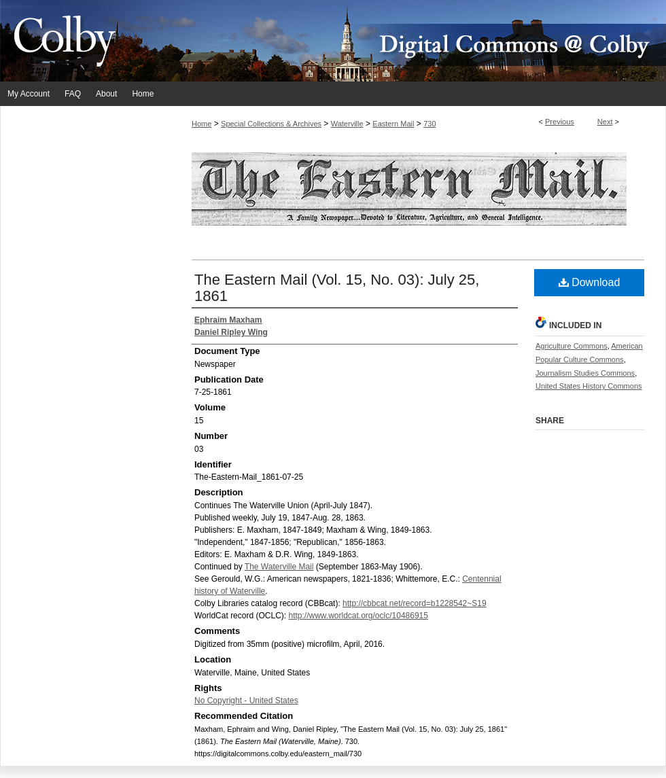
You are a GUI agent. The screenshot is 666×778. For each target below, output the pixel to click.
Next (605, 122)
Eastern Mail (393, 124)
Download (589, 282)
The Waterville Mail (279, 566)
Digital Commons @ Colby (414, 41)
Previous (559, 122)
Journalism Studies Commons (585, 373)
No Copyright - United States (246, 700)
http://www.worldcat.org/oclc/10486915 (357, 615)
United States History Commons (589, 386)
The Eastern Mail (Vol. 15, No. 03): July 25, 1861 (336, 287)
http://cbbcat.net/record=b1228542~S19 (415, 603)
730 (429, 124)
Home (201, 124)
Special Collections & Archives (271, 124)
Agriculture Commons (572, 346)
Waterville (347, 124)
